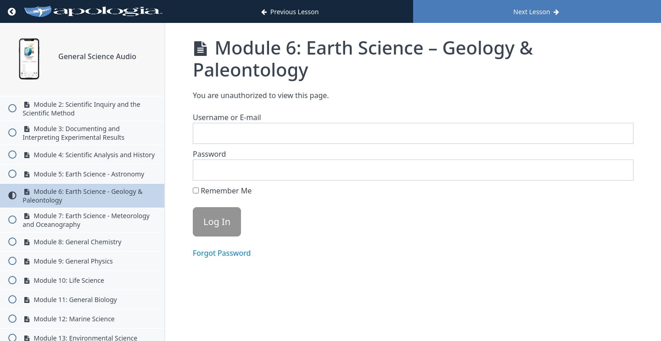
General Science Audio (97, 56)
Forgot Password (222, 253)
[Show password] (617, 170)
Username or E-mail (227, 117)
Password (209, 154)
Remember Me (222, 191)
